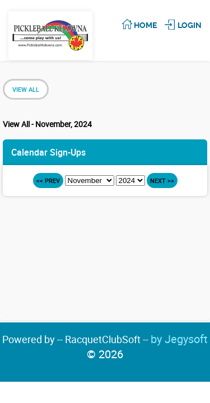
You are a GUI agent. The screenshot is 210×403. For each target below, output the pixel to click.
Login (190, 25)
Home (145, 25)
